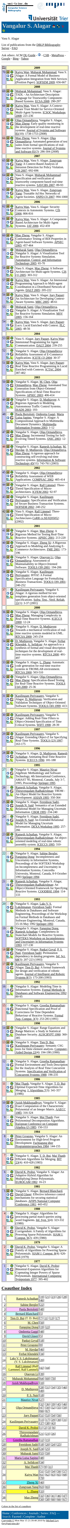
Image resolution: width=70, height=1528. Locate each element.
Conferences (19, 1513)
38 (47, 1423)
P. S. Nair (32, 1395)
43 (53, 1423)
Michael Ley (52, 1520)
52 (53, 1407)
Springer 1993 (44, 923)
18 (41, 1340)
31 (47, 1387)
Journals (33, 1513)
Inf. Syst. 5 (42, 1220)
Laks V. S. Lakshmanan (24, 1358)
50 (41, 1322)
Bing (15, 58)
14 (3, 1360)
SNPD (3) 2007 (45, 196)
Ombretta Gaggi (45, 414)
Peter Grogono (24, 1136)
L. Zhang (45, 662)
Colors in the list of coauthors (16, 1506)
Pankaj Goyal (48, 949)
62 (47, 1474)
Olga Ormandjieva (26, 120)
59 (64, 1407)
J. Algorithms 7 (36, 1090)
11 (45, 1318)
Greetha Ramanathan (52, 1005)
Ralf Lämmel (47, 485)
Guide (31, 55)
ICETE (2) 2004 (42, 357)
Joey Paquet (56, 295)
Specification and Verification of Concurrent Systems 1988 (40, 1073)
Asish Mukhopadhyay (28, 1102)
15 (3, 1367)
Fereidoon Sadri (49, 802)
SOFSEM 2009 (45, 82)
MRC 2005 (42, 301)
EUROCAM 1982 (26, 1182)
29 (53, 1419)
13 (51, 1318)
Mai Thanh (22, 1083)
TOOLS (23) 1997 (51, 740)
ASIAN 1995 (41, 797)
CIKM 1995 (38, 812)
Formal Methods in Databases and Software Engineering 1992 (40, 991)
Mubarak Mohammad (43, 72)
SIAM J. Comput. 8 (43, 1253)
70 (53, 1378)
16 (3, 1374)
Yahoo (25, 58)
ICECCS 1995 (45, 844)
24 (3, 1421)
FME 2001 (53, 549)
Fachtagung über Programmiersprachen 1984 (34, 1144)
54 (53, 1415)
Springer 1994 (30, 876)
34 (41, 1354)
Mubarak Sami (24, 249)
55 (58, 1407)
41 (53, 1495)
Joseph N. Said (24, 805)
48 (41, 1309)
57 (64, 1471)
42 (41, 1367)
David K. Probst (25, 1172)
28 (64, 1297)
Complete (29, 1516)
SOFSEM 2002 (24, 507)
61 (41, 1474)
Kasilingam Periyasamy (29, 589)
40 (41, 1482)
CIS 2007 (21, 170)
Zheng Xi (45, 542)
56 (58, 1415)
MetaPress (58, 55)
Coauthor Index (16, 1288)
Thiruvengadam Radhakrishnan (34, 790)
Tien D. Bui (32, 967)
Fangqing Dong (24, 856)
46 (41, 1300)
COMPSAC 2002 (42, 479)
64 (41, 1378)
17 (57, 1318)
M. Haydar (31, 1349)
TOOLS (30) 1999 (49, 705)
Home (6, 1513)
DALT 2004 (43, 345)
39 (41, 1374)
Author (41, 1516)
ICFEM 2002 (40, 491)
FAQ (15, 48)
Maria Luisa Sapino (26, 1457)
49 (41, 1390)
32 (41, 1404)
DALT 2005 (33, 290)
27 (41, 1399)
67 (47, 1411)
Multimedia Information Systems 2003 (35, 426)
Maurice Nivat (48, 769)
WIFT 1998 (44, 724)
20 (41, 1360)
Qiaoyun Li (46, 557)
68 (64, 1474)
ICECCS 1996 (35, 760)
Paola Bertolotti (24, 414)
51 (41, 1415)
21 (47, 1297)
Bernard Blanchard (51, 1191)
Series (44, 1513)
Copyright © (7, 1520)
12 (3, 1349)
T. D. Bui (59, 1083)
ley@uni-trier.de (10, 1523)
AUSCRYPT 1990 (49, 1034)
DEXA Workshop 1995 (45, 826)
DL (25, 55)
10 (3, 1340)
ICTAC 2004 (53, 369)
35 (58, 1387)
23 (53, 1297)
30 (58, 1419)
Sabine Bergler (48, 853)
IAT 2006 (32, 225)
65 (58, 1474)
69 (47, 1378)
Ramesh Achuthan (50, 446)
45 (58, 1404)
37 (41, 1423)
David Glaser (23, 1194)
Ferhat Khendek (28, 1354)
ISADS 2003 (23, 409)
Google (5, 58)
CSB (46, 55)
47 (41, 1407)
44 (47, 1367)
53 (47, 1415)
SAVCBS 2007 (46, 185)
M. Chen (45, 381)
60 (53, 1499)
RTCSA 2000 (23, 636)
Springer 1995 (46, 783)
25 (3, 1427)
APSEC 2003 (35, 395)
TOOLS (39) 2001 (39, 567)
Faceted (16, 1516)
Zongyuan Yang (28, 1487)
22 (41, 1304)
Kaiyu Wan (22, 72)
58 (47, 1499)
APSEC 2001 (46, 537)
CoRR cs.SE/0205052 (45, 518)
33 (3, 1466)
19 (41, 1297)
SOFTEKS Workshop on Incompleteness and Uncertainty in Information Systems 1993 (39, 942)
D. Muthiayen (48, 399)
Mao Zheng (22, 123)
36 (47, 1404)
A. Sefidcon (35, 644)
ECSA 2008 (42, 101)
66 (41, 1411)
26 (58, 1297)
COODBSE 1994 (48, 891)
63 (53, 1474)
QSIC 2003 (53, 438)
